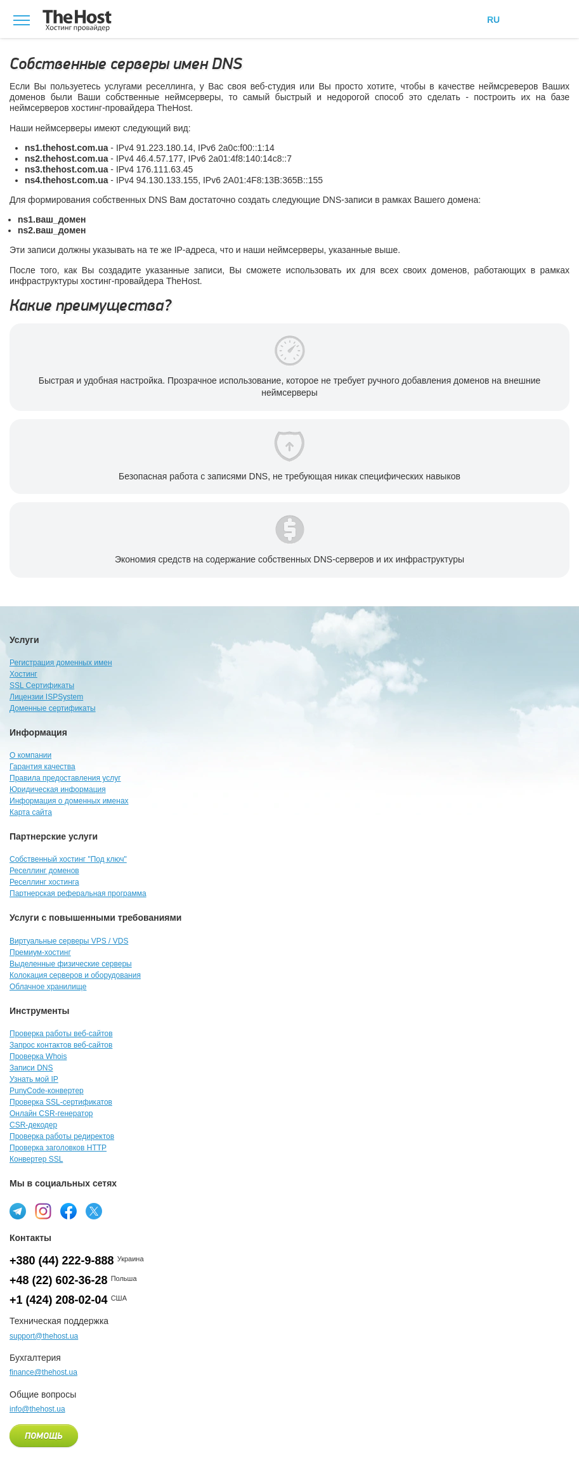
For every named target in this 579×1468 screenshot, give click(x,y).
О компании (30, 755)
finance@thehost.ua (43, 1372)
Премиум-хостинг (40, 952)
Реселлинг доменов (44, 870)
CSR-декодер (33, 1124)
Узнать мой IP (34, 1079)
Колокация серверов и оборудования (75, 975)
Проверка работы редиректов (62, 1136)
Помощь (44, 1436)
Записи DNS (31, 1067)
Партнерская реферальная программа (78, 893)
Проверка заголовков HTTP (58, 1147)
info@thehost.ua (37, 1409)
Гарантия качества (42, 766)
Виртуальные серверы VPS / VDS (69, 941)
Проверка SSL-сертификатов (61, 1102)
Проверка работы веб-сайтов (61, 1033)
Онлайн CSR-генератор (51, 1113)
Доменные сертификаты (53, 708)
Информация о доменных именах (69, 800)
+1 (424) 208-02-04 (59, 1300)
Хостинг (23, 674)
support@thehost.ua (44, 1336)
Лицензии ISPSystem (46, 696)
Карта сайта (31, 812)
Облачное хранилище (48, 986)
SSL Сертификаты (42, 685)
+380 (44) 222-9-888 (62, 1260)
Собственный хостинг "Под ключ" (68, 859)
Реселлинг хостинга (44, 882)
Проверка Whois (38, 1056)
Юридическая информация (58, 789)
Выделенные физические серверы (71, 963)
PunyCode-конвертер (47, 1090)
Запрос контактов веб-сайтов (61, 1045)
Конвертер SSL (36, 1159)
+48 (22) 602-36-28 (59, 1280)
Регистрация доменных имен (61, 662)
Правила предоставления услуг (65, 778)
